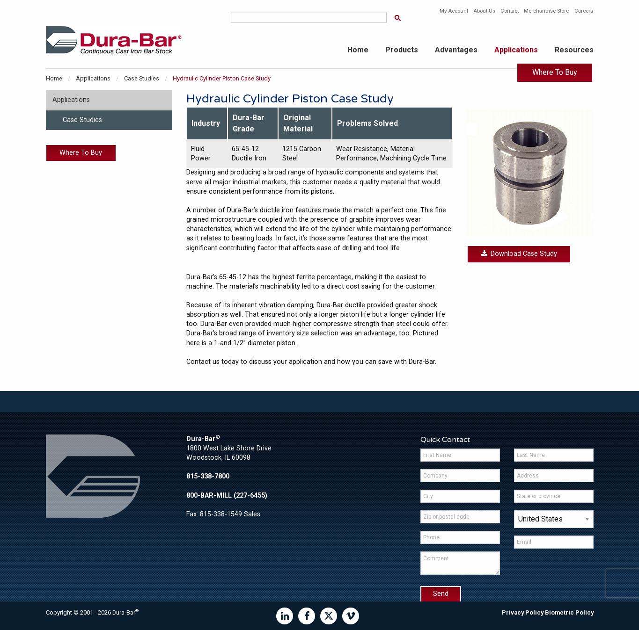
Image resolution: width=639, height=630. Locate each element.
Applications (516, 49)
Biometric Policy (569, 612)
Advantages (456, 49)
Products (401, 49)
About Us (484, 11)
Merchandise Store (546, 11)
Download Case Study (519, 254)
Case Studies (141, 78)
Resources (574, 49)
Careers (583, 11)
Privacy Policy (523, 612)
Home (357, 49)
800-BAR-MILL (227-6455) (226, 496)
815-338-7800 (207, 476)
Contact (509, 11)
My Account (454, 11)
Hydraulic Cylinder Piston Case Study (222, 78)
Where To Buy (554, 72)
